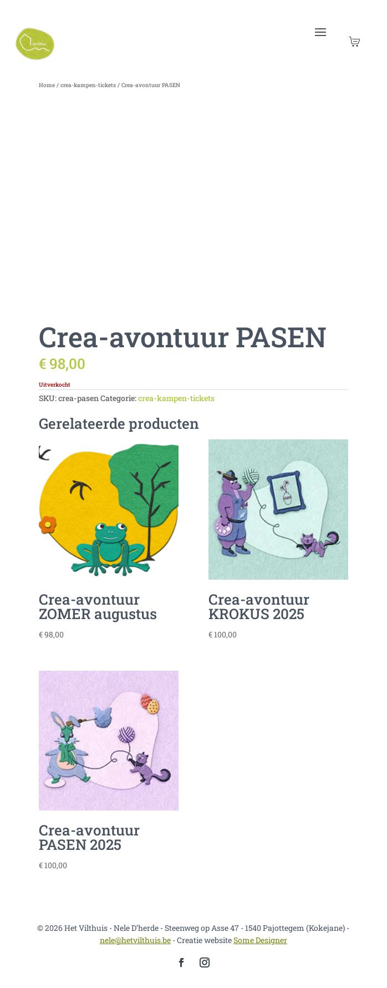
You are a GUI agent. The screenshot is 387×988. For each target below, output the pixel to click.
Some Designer (260, 940)
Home (47, 85)
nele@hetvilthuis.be (135, 940)
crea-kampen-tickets (88, 85)
